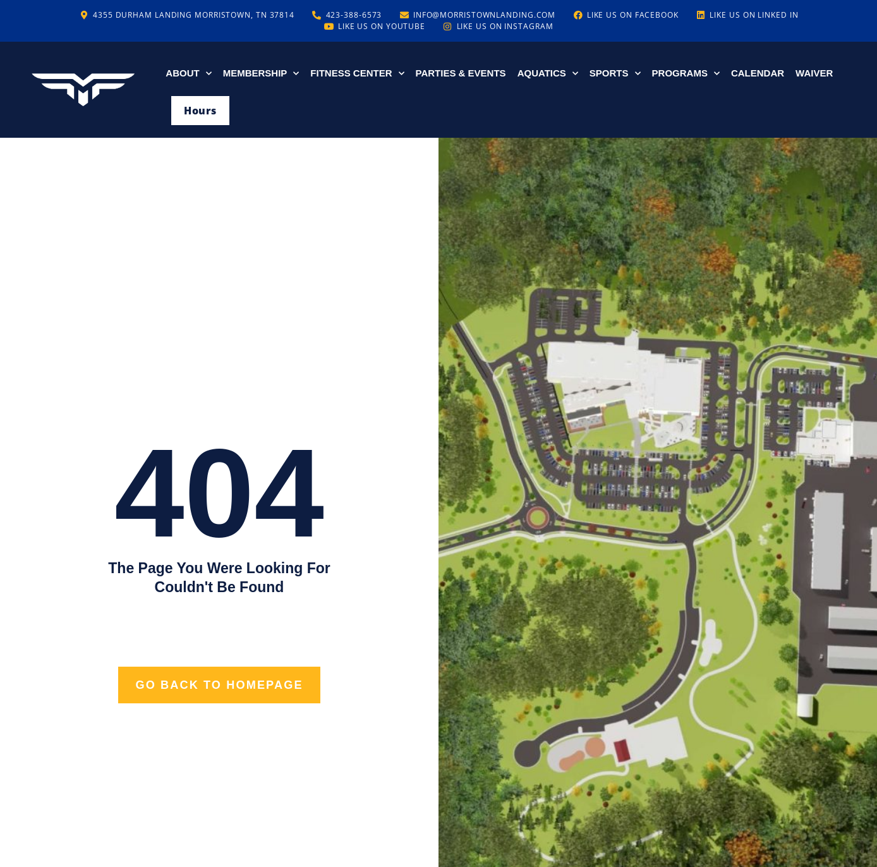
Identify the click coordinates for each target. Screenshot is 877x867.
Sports (615, 73)
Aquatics (547, 73)
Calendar (757, 73)
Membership (261, 73)
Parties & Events (461, 73)
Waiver (814, 73)
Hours (200, 111)
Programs (686, 73)
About (188, 73)
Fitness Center (357, 73)
